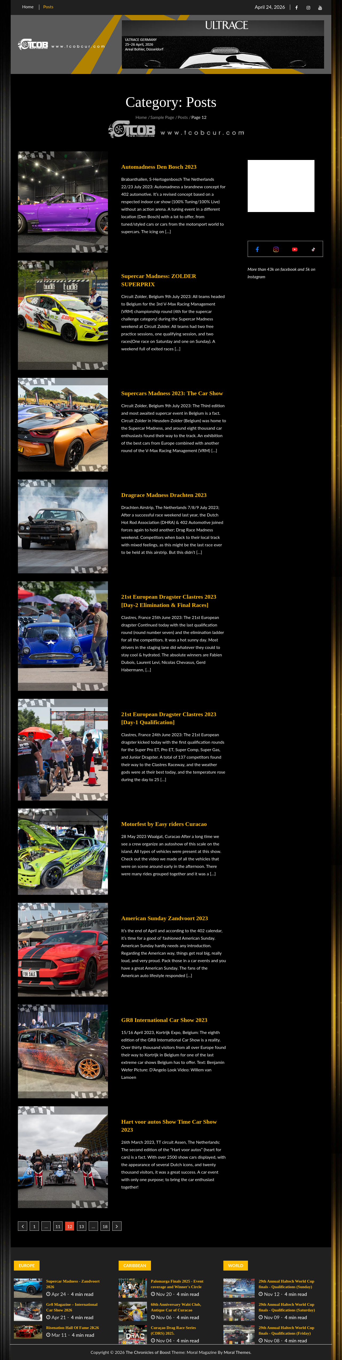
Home (28, 6)
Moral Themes (237, 1352)
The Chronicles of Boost (148, 1352)
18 (105, 1226)
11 (58, 1226)
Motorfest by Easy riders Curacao (164, 824)
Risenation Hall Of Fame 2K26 (72, 1328)
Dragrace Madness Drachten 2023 (164, 495)
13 (81, 1226)
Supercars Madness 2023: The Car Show (172, 393)
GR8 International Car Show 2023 (164, 1020)
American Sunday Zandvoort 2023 (164, 918)
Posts (48, 6)
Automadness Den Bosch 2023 (159, 166)
